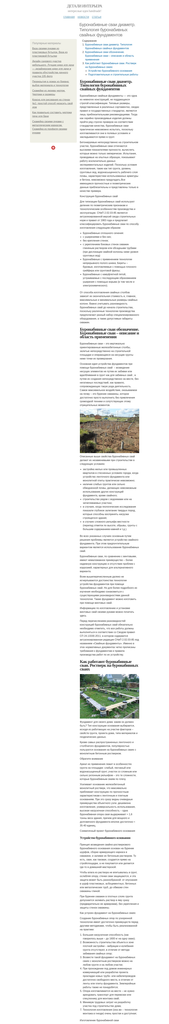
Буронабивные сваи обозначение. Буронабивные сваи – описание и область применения (109, 56)
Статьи (96, 16)
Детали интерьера (84, 6)
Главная (69, 16)
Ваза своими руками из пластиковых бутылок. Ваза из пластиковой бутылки (50, 52)
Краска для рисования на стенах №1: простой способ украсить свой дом (52, 103)
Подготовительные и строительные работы (113, 74)
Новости (83, 16)
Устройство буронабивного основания (110, 70)
